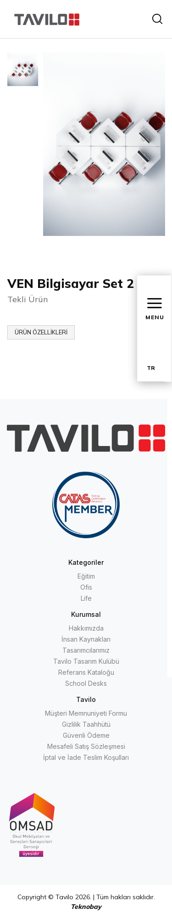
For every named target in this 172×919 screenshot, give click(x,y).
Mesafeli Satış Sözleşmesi (86, 746)
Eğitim (86, 576)
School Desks (86, 683)
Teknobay (86, 906)
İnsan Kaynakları (86, 639)
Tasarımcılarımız (86, 650)
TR (151, 367)
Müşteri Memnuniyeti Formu (86, 713)
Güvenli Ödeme (86, 735)
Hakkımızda (86, 628)
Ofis (86, 587)
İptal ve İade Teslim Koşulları (86, 757)
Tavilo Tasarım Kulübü (86, 661)
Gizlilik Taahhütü (86, 724)
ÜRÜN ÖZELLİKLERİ (41, 332)
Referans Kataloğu (86, 672)
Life (86, 598)
